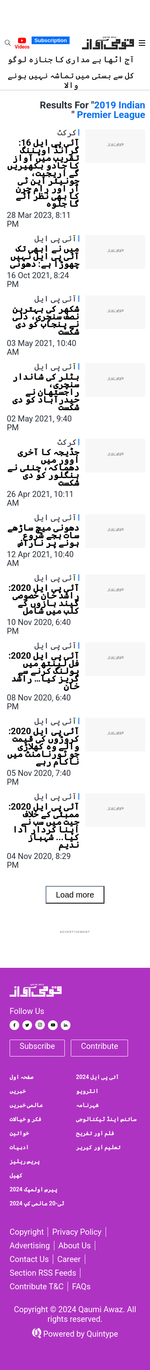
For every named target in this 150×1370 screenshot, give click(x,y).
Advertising (30, 1245)
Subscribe (37, 1046)
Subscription (50, 40)
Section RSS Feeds (43, 1273)
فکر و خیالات (25, 1119)
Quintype (101, 1334)
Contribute (99, 1046)
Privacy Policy (76, 1232)
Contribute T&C (37, 1286)
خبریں (18, 1091)
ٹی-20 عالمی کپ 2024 (37, 1203)
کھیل (16, 1175)
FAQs (81, 1286)
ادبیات (19, 1147)
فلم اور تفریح (95, 1133)
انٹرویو (87, 1091)
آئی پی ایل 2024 (97, 1077)
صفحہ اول (21, 1077)
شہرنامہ (87, 1105)
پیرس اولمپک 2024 (33, 1189)
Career (68, 1259)
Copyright (27, 1232)
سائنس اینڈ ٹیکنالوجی (106, 1119)
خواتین (19, 1133)
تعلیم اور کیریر (98, 1147)
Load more (75, 894)
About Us (74, 1245)
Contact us (29, 1259)
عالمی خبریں (26, 1105)
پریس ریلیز (25, 1161)
